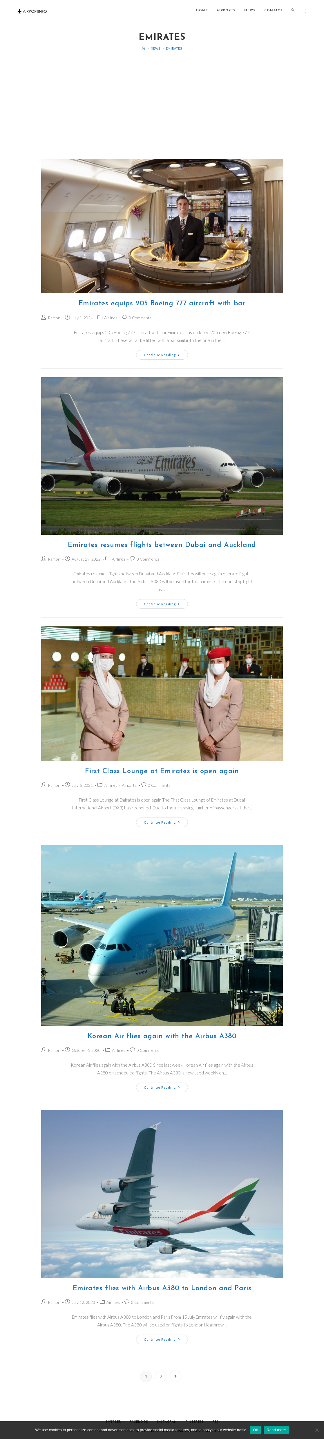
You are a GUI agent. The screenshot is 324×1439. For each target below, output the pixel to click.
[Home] (143, 48)
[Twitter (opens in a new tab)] (305, 11)
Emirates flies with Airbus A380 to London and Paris (162, 1288)
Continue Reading (162, 355)
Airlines (110, 317)
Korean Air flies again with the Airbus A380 (162, 1036)
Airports (129, 785)
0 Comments (140, 317)
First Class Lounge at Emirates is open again (162, 771)
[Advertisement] (162, 103)
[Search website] (293, 10)
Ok (255, 1430)
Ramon (54, 317)
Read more (276, 1430)
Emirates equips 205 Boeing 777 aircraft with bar (162, 303)
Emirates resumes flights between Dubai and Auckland (162, 545)
